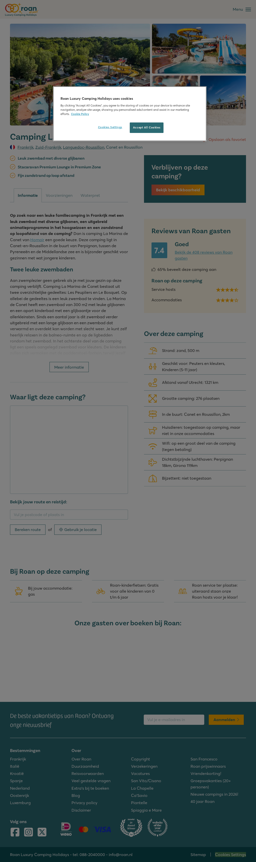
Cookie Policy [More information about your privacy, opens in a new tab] (80, 114)
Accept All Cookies (146, 127)
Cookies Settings (110, 127)
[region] (129, 113)
